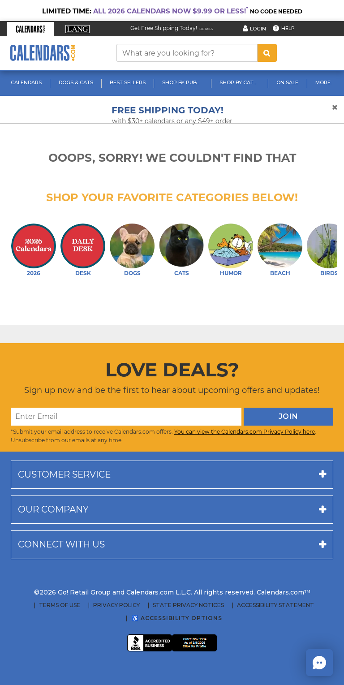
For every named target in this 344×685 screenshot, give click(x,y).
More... (324, 82)
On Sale (287, 82)
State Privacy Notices (188, 605)
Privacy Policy (116, 605)
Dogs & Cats (76, 82)
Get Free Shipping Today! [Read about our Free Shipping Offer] (163, 28)
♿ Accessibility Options (177, 618)
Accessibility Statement (275, 605)
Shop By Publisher (183, 82)
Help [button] (288, 28)
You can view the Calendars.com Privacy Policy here (244, 431)
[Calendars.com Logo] (42, 53)
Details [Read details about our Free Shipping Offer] (206, 29)
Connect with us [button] (61, 544)
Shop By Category (240, 82)
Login (258, 29)
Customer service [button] (64, 474)
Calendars (26, 82)
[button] (30, 29)
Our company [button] (53, 509)
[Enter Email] (126, 417)
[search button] (267, 53)
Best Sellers (128, 82)
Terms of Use (59, 605)
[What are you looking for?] (187, 53)
